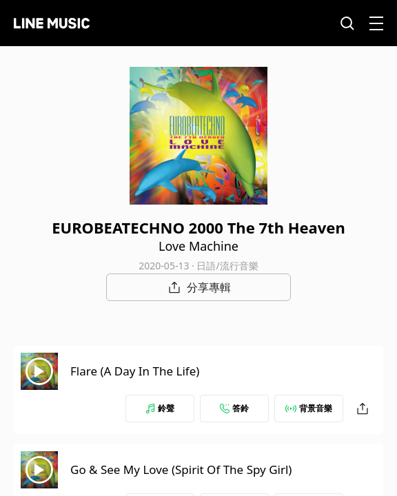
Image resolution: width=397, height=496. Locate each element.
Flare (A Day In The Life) (134, 371)
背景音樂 (308, 408)
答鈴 (234, 408)
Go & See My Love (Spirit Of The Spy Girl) (181, 469)
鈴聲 (159, 408)
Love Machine (198, 246)
